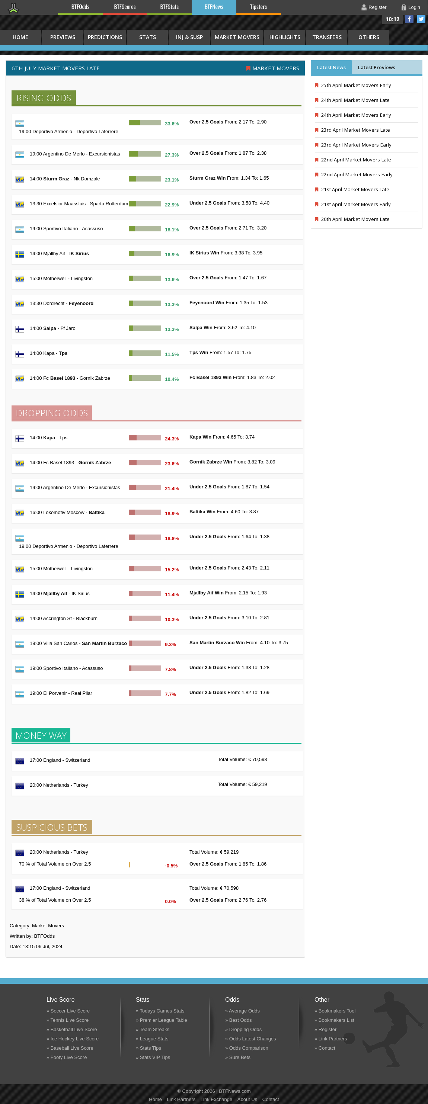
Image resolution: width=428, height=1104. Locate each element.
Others (368, 37)
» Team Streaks (152, 1029)
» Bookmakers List (334, 1020)
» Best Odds (238, 1020)
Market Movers (237, 37)
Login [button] (414, 7)
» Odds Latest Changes (250, 1039)
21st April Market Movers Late (352, 189)
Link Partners (181, 1099)
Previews (62, 37)
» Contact (324, 1048)
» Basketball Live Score (72, 1029)
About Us (247, 1099)
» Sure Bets (237, 1057)
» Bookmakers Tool (334, 1011)
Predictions (105, 37)
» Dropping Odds (243, 1029)
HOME (20, 37)
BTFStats (169, 6)
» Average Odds (242, 1011)
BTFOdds (80, 6)
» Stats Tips (148, 1048)
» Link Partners (330, 1039)
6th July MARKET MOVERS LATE (56, 68)
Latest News (331, 67)
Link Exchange (216, 1099)
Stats (147, 37)
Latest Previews (376, 67)
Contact (270, 1099)
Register (377, 7)
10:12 (393, 19)
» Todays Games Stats (160, 1011)
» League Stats (152, 1039)
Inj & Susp (189, 37)
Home (155, 1099)
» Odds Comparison (246, 1048)
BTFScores (125, 6)
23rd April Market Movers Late (352, 129)
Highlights (284, 37)
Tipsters (258, 6)
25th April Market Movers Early (353, 85)
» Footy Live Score (67, 1057)
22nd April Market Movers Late (353, 159)
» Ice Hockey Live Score (73, 1039)
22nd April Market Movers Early (354, 174)
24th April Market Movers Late (352, 100)
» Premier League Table (161, 1020)
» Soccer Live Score (68, 1011)
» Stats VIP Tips (153, 1057)
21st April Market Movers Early (353, 204)
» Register (325, 1029)
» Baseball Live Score (70, 1048)
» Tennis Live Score (68, 1020)
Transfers (327, 37)
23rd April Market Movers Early (353, 144)
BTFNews (214, 6)
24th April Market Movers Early (353, 115)
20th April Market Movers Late (352, 219)
